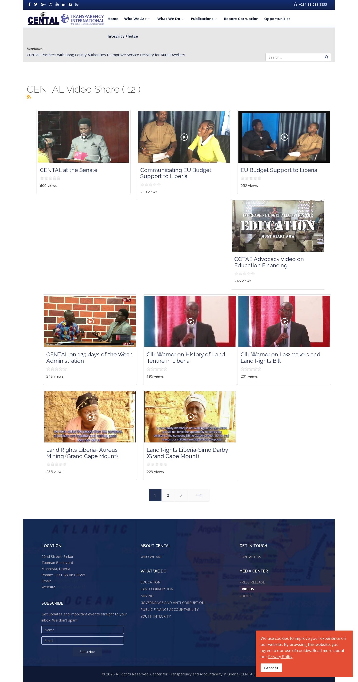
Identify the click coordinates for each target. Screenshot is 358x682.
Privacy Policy (280, 656)
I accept (271, 667)
